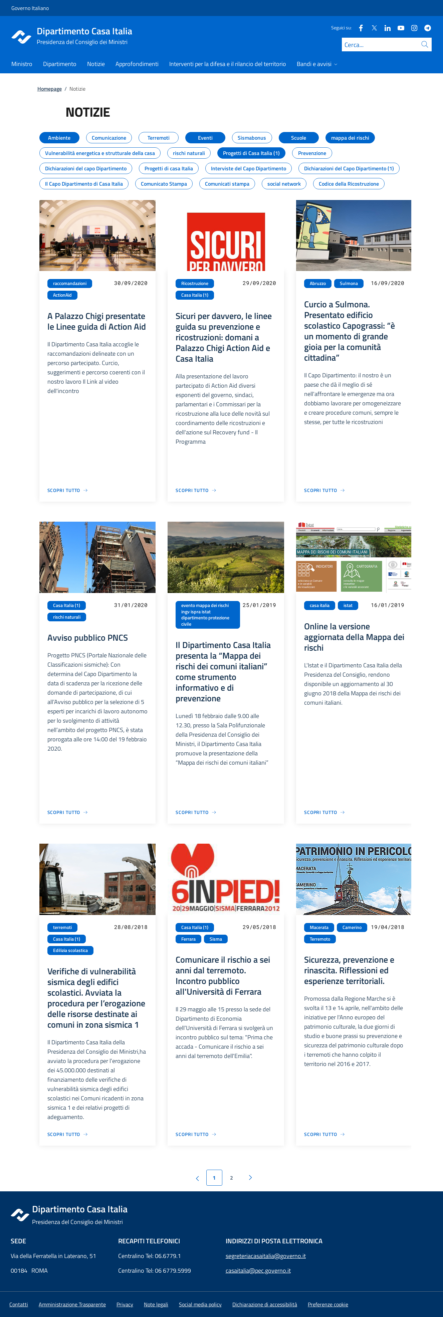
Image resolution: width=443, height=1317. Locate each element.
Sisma (216, 939)
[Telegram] (425, 27)
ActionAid (62, 295)
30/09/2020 (131, 282)
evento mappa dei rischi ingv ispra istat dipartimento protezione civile (205, 615)
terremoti (62, 927)
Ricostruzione (194, 283)
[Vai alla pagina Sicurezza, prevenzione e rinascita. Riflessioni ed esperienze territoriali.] (324, 1134)
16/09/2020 (387, 282)
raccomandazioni (69, 283)
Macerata (319, 927)
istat (348, 605)
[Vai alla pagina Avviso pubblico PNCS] (67, 812)
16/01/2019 (387, 604)
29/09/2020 (259, 282)
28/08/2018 (131, 926)
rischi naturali (66, 617)
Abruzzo (318, 283)
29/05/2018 (259, 926)
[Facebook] (358, 27)
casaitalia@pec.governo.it (258, 1270)
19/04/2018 (387, 926)
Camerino (352, 927)
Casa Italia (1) (194, 295)
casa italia (319, 605)
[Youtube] (398, 27)
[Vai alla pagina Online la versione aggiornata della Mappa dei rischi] (324, 812)
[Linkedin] (385, 27)
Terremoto (320, 939)
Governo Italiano (30, 8)
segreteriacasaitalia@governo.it (266, 1255)
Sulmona (349, 283)
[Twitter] (371, 27)
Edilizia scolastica (70, 950)
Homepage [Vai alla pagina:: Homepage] (49, 89)
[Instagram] (411, 27)
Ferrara (188, 939)
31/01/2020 (131, 604)
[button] (328, 1304)
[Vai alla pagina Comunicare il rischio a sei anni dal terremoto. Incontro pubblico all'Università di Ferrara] (196, 1134)
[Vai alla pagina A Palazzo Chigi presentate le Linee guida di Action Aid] (67, 490)
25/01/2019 (259, 604)
